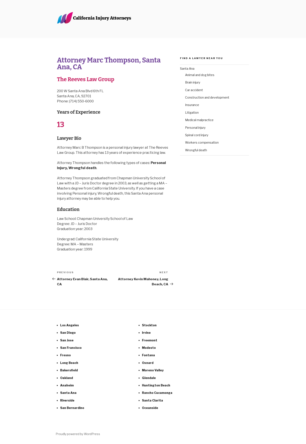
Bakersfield (69, 370)
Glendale (149, 378)
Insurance (192, 105)
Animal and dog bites (199, 75)
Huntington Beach (156, 385)
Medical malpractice (199, 120)
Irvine (146, 332)
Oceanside (150, 408)
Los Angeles (69, 325)
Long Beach (69, 363)
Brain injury (192, 82)
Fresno (65, 355)
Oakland (66, 378)
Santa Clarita (152, 400)
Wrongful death (196, 150)
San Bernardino (72, 408)
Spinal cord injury (196, 135)
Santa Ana (187, 68)
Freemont (149, 340)
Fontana (148, 355)
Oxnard (147, 363)
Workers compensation (202, 142)
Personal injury (195, 127)
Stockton (149, 325)
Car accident (194, 90)
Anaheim (67, 385)
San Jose (67, 340)
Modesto (149, 347)
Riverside (67, 400)
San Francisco (71, 347)
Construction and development (207, 97)
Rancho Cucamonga (157, 393)
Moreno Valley (153, 370)
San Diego (68, 332)
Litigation (192, 112)
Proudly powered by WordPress (78, 434)
